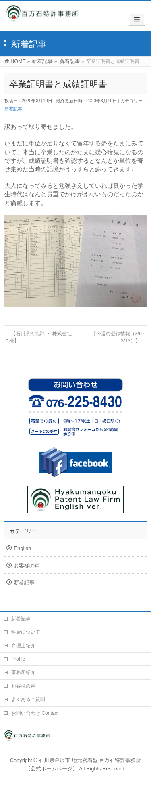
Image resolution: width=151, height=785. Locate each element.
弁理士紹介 (23, 646)
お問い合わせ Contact (34, 713)
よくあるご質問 (28, 699)
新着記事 (13, 109)
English (22, 548)
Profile (18, 659)
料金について (25, 632)
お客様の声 (27, 566)
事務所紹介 (23, 672)
